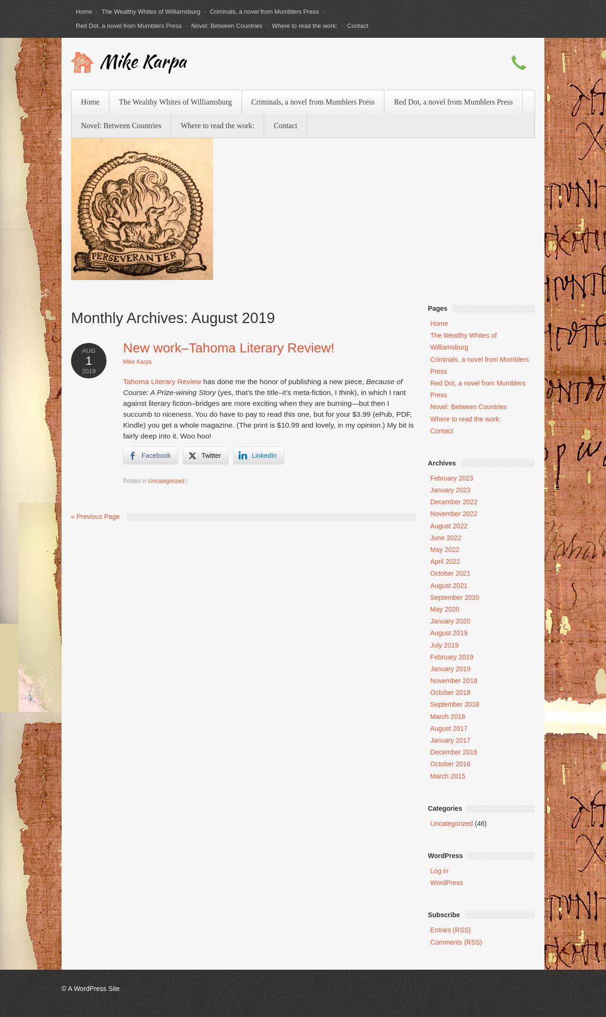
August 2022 (449, 526)
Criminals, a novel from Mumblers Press (264, 11)
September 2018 (455, 704)
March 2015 (447, 776)
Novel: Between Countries (226, 25)
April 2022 (445, 561)
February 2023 (451, 478)
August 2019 (449, 633)
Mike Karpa (142, 63)
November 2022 (454, 513)
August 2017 (449, 728)
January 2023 (450, 490)
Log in (439, 871)
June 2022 (445, 538)
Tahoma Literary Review (162, 381)
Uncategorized (166, 481)
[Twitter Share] (205, 456)
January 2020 (450, 621)
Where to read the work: (305, 25)
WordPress (446, 882)
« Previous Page (95, 516)
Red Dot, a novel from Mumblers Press (129, 25)
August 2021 (449, 585)
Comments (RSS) (456, 942)
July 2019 (444, 645)
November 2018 (454, 680)
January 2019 (450, 669)
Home (84, 11)
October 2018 (450, 692)
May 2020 (444, 609)
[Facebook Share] (150, 456)
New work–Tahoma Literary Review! (229, 348)
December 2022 (454, 502)
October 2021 (450, 573)
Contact (357, 25)
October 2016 (450, 764)
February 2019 (451, 657)
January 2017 (450, 740)
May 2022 (444, 549)
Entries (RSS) (450, 930)
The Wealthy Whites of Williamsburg (151, 11)
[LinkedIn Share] (259, 456)
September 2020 (455, 597)
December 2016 (454, 752)
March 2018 (447, 716)
